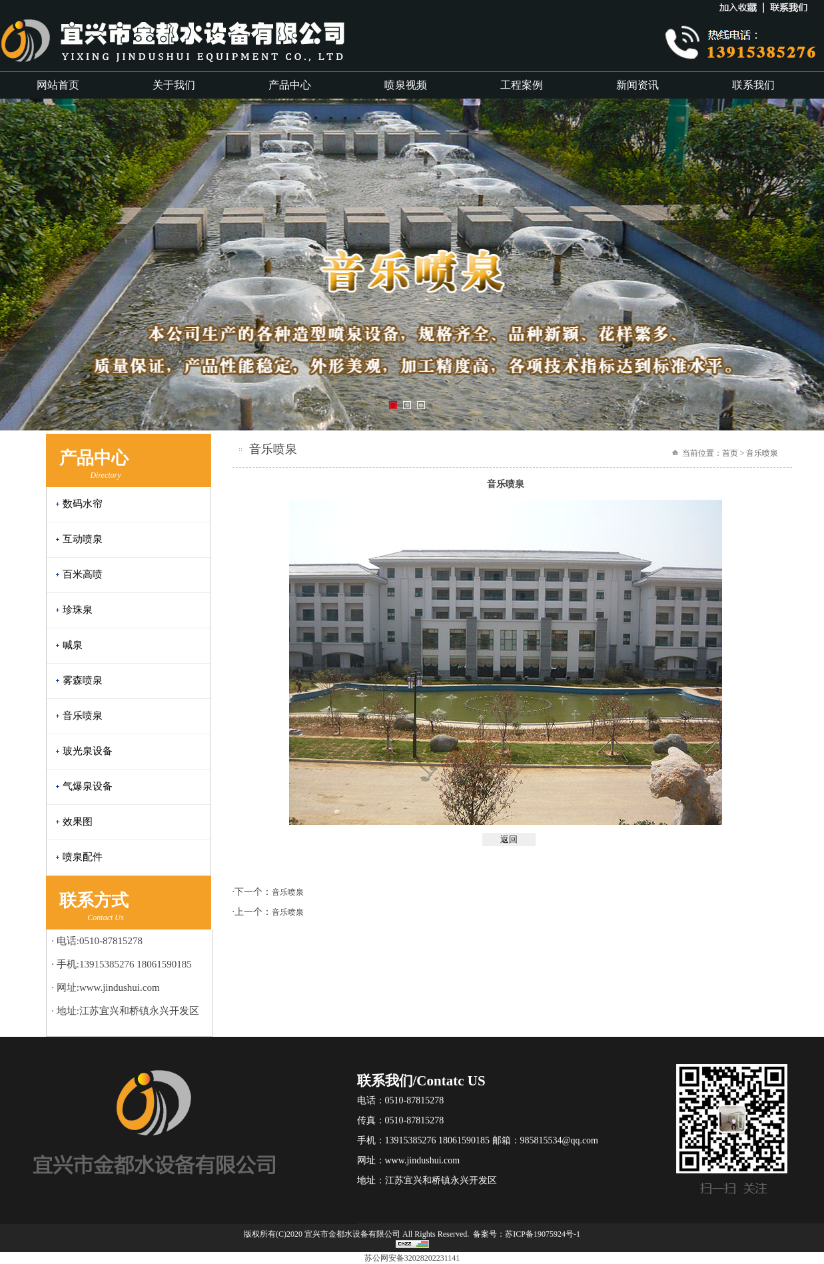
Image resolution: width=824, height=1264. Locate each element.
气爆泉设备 (88, 786)
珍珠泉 (78, 609)
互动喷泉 (83, 539)
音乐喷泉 (83, 715)
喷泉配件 (83, 857)
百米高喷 (83, 574)
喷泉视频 (405, 85)
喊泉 (73, 645)
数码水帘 (83, 503)
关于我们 (174, 85)
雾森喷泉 (83, 680)
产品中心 (289, 85)
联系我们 (753, 85)
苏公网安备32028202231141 (412, 1258)
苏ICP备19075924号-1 (542, 1234)
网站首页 (58, 85)
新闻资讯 (637, 85)
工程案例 (521, 85)
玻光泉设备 (88, 751)
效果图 (78, 821)
